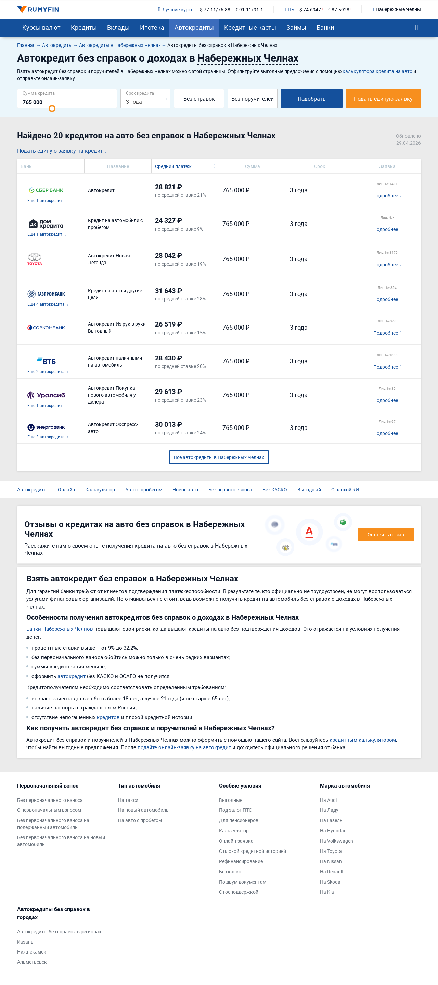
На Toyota (331, 851)
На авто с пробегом (140, 820)
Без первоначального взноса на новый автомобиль (61, 840)
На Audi (328, 800)
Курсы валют (41, 27)
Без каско (230, 871)
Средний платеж (173, 166)
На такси (128, 800)
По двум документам (242, 882)
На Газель (331, 820)
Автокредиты (194, 27)
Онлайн (66, 489)
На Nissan (331, 861)
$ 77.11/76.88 (215, 9)
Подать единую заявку (383, 98)
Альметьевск (32, 962)
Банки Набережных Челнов (59, 628)
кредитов (108, 717)
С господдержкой (238, 891)
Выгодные (230, 800)
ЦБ (289, 9)
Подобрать (312, 98)
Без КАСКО (274, 489)
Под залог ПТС (235, 810)
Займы (296, 27)
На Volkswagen (336, 840)
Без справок (199, 98)
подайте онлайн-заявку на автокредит (184, 747)
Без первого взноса (230, 489)
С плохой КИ (345, 489)
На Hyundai (332, 830)
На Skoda (330, 882)
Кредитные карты (250, 27)
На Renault (332, 871)
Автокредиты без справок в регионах (59, 931)
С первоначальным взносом (49, 810)
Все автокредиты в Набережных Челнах (219, 457)
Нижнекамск (31, 951)
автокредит (71, 676)
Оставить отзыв (386, 534)
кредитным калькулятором (363, 739)
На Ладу (329, 810)
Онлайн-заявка (236, 840)
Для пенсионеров (238, 820)
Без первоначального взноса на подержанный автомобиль (53, 823)
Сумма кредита (39, 93)
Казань (25, 941)
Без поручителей (252, 98)
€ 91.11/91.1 (249, 9)
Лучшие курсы (176, 9)
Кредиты (84, 27)
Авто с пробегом (143, 489)
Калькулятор (100, 489)
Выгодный (309, 489)
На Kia (327, 891)
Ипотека (152, 27)
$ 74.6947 (310, 9)
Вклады (118, 27)
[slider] (52, 108)
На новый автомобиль (143, 810)
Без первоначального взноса (50, 800)
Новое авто (185, 489)
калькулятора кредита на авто (377, 71)
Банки (325, 27)
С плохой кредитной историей (252, 851)
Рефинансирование (241, 861)
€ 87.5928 (338, 9)
